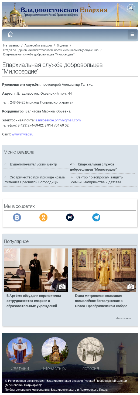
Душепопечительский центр (33, 164)
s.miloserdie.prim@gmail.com (58, 120)
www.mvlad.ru (22, 134)
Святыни (20, 368)
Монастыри (55, 368)
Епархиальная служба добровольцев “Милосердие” (38, 54)
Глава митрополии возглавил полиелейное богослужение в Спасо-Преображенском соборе (101, 301)
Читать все (123, 318)
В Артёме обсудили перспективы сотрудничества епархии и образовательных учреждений (33, 301)
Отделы (62, 45)
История (90, 368)
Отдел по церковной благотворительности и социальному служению (50, 50)
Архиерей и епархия (38, 45)
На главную (11, 45)
